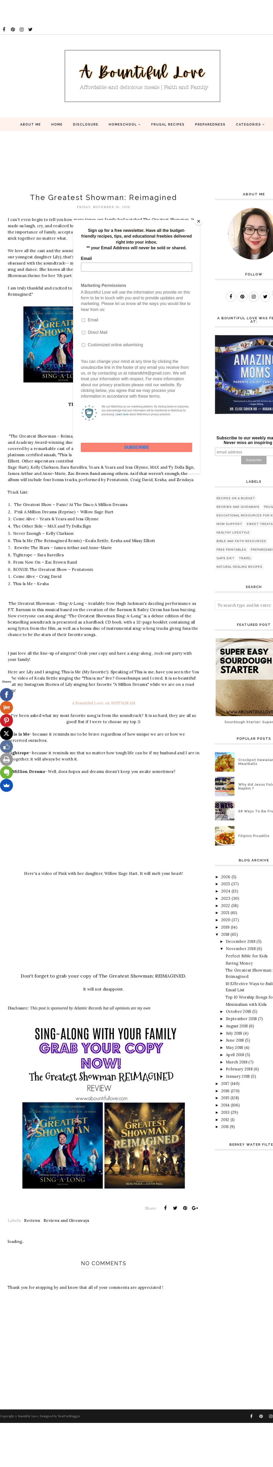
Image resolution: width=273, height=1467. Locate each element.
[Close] (199, 221)
